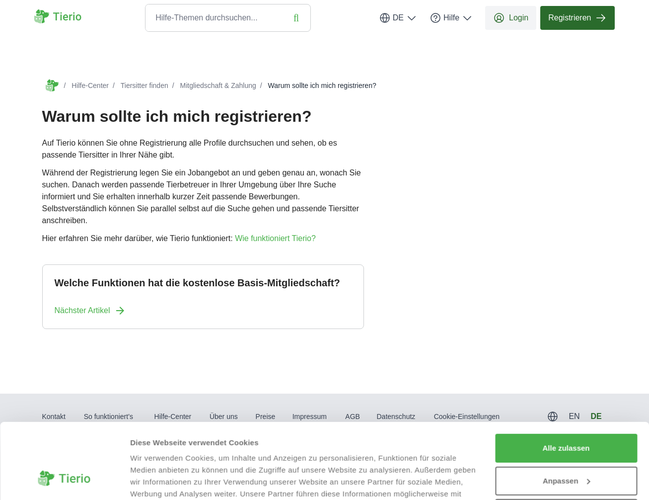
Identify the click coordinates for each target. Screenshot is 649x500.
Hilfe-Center (90, 85)
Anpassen (566, 416)
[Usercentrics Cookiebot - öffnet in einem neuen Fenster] (64, 480)
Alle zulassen (565, 383)
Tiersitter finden (144, 85)
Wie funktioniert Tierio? (275, 238)
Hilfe (451, 18)
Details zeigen (155, 480)
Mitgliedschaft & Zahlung (218, 85)
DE (398, 18)
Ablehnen (566, 448)
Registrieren (577, 18)
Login (510, 18)
